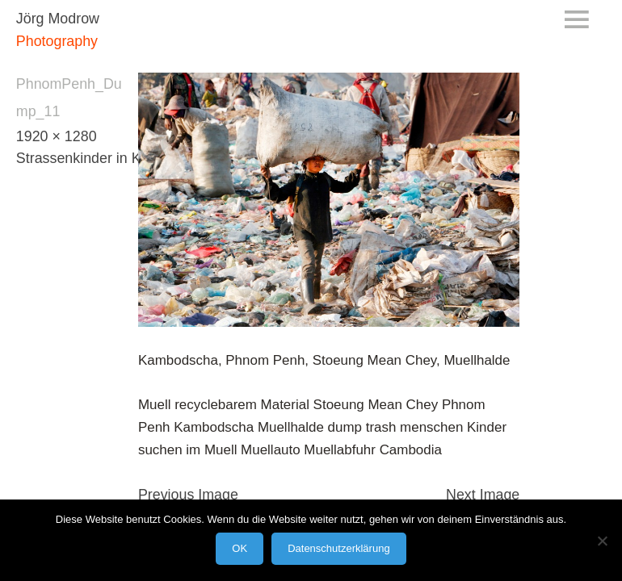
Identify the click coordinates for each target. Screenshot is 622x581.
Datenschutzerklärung (338, 548)
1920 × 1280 (56, 136)
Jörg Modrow (57, 18)
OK (239, 548)
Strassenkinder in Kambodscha (116, 158)
